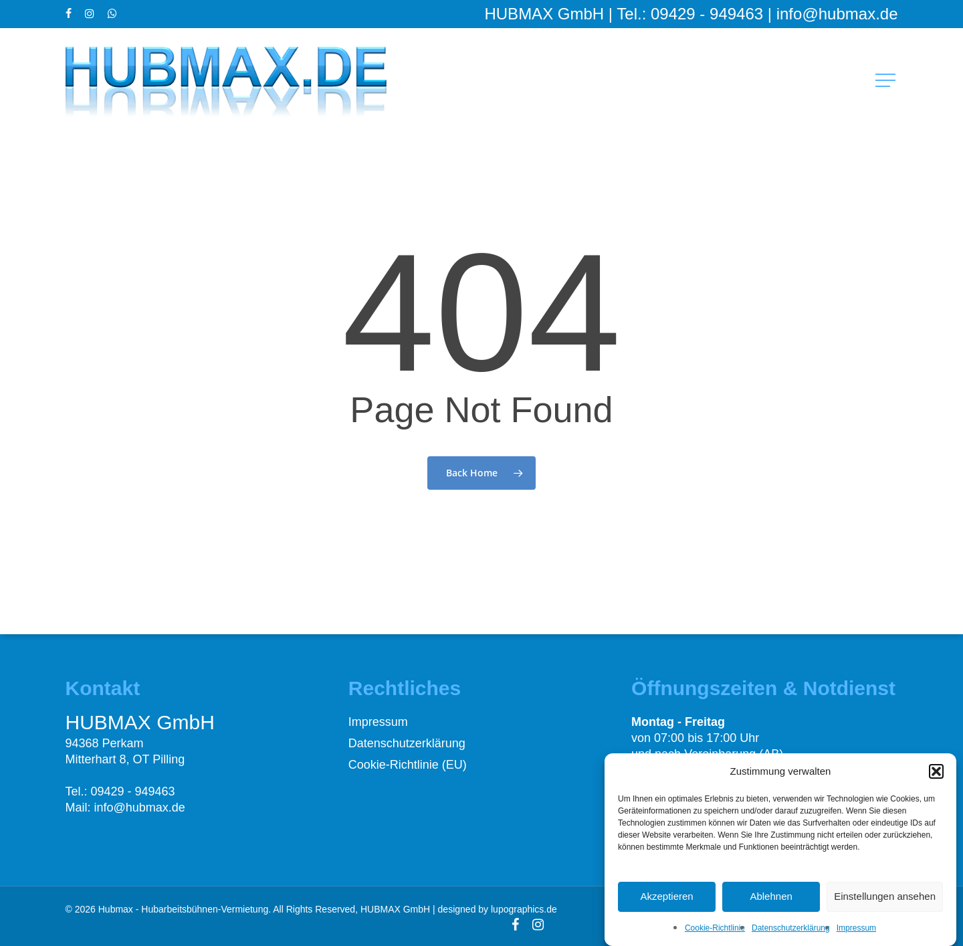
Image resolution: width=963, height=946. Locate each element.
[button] (936, 779)
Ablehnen (771, 904)
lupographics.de (524, 909)
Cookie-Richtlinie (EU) (407, 764)
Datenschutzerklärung (791, 936)
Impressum (856, 936)
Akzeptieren (666, 904)
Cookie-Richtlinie (715, 936)
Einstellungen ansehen (885, 904)
